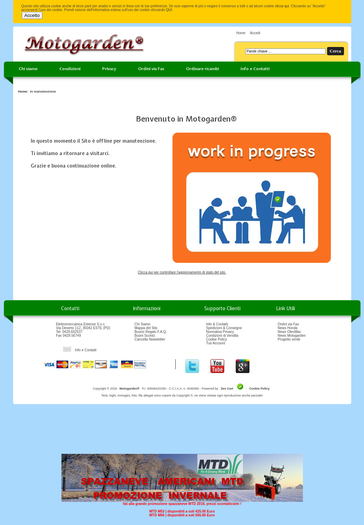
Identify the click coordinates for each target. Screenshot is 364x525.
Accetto (32, 15)
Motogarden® (129, 388)
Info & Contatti (217, 324)
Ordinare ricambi (202, 68)
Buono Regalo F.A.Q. (151, 332)
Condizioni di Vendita (222, 335)
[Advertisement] (182, 431)
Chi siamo (28, 68)
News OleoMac (289, 332)
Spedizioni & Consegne (224, 328)
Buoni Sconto (145, 335)
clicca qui (282, 6)
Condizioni (69, 68)
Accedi (255, 33)
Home (241, 33)
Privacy (109, 68)
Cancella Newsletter (150, 339)
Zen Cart (226, 388)
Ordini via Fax (151, 68)
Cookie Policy (216, 339)
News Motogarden (292, 335)
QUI (169, 10)
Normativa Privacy (220, 332)
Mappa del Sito (146, 328)
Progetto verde (289, 339)
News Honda (287, 328)
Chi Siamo (142, 324)
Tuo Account (215, 343)
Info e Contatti (254, 68)
